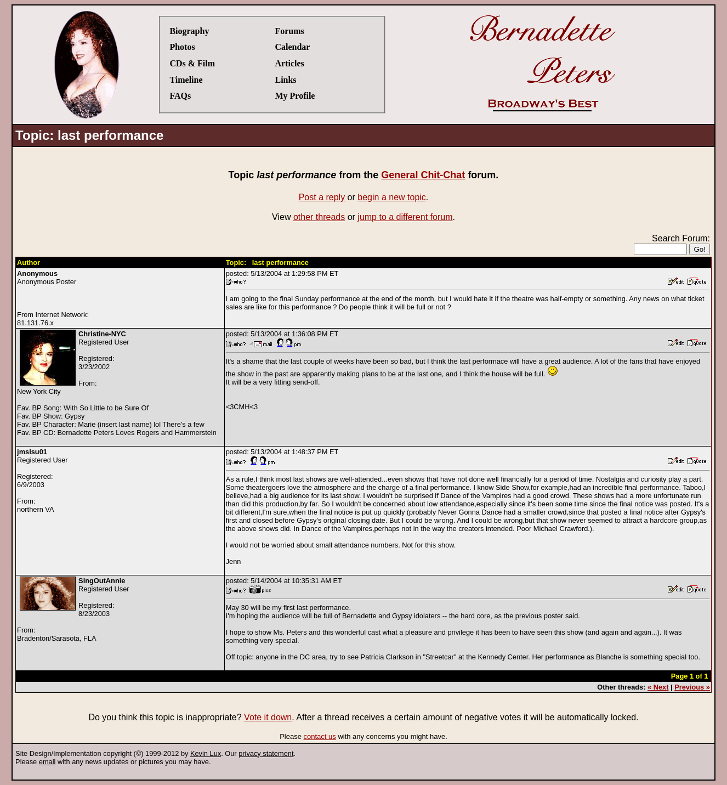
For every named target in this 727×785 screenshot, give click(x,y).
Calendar (292, 47)
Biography (189, 31)
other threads (319, 217)
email (47, 762)
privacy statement (265, 753)
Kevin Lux (205, 753)
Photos (182, 47)
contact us (320, 736)
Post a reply (322, 197)
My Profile (295, 95)
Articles (289, 63)
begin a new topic (391, 197)
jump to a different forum (404, 217)
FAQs (180, 95)
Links (285, 79)
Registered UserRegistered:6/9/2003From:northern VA (42, 480)
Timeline (185, 79)
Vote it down (268, 717)
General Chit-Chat (423, 175)
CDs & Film (192, 63)
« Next (658, 687)
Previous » (692, 687)
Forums (289, 31)
